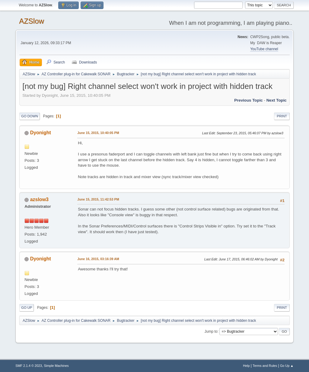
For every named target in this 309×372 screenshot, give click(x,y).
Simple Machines (56, 365)
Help (246, 365)
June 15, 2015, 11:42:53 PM (98, 199)
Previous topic (248, 100)
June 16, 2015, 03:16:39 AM (98, 259)
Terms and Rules (265, 365)
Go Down (29, 116)
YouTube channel (264, 49)
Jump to (211, 331)
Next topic (276, 100)
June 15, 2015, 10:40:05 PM (98, 133)
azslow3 (39, 199)
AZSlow (31, 21)
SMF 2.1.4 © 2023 (28, 365)
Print (282, 116)
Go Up (26, 307)
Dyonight (40, 132)
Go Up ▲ (287, 365)
